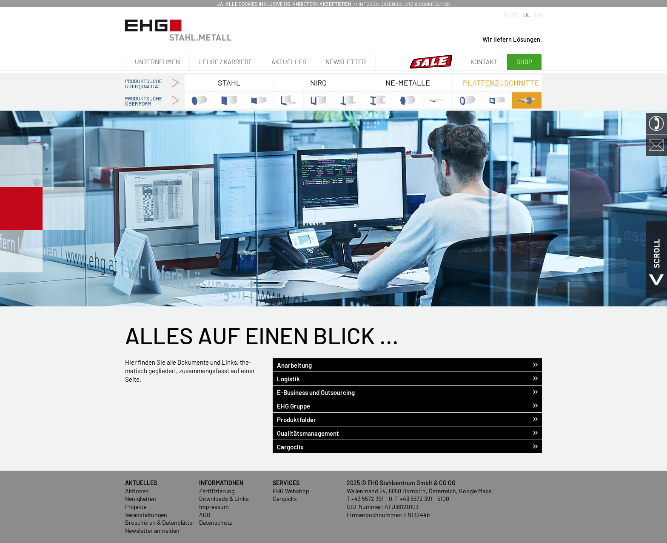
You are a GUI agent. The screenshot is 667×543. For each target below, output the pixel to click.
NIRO (318, 82)
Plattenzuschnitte (501, 82)
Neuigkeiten (140, 498)
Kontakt (483, 62)
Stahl (229, 82)
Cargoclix (285, 498)
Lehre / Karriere (225, 62)
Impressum (214, 506)
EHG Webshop (291, 490)
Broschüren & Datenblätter (159, 522)
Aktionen (137, 490)
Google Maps (475, 490)
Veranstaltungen (146, 514)
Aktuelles (288, 62)
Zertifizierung (216, 490)
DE (526, 14)
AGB (205, 514)
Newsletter (345, 62)
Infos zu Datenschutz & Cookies (398, 4)
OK (447, 4)
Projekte (135, 506)
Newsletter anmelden (152, 530)
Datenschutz (215, 522)
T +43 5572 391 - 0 (369, 498)
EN (538, 14)
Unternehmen (157, 62)
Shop (524, 62)
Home (511, 14)
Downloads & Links (224, 498)
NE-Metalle (407, 82)
